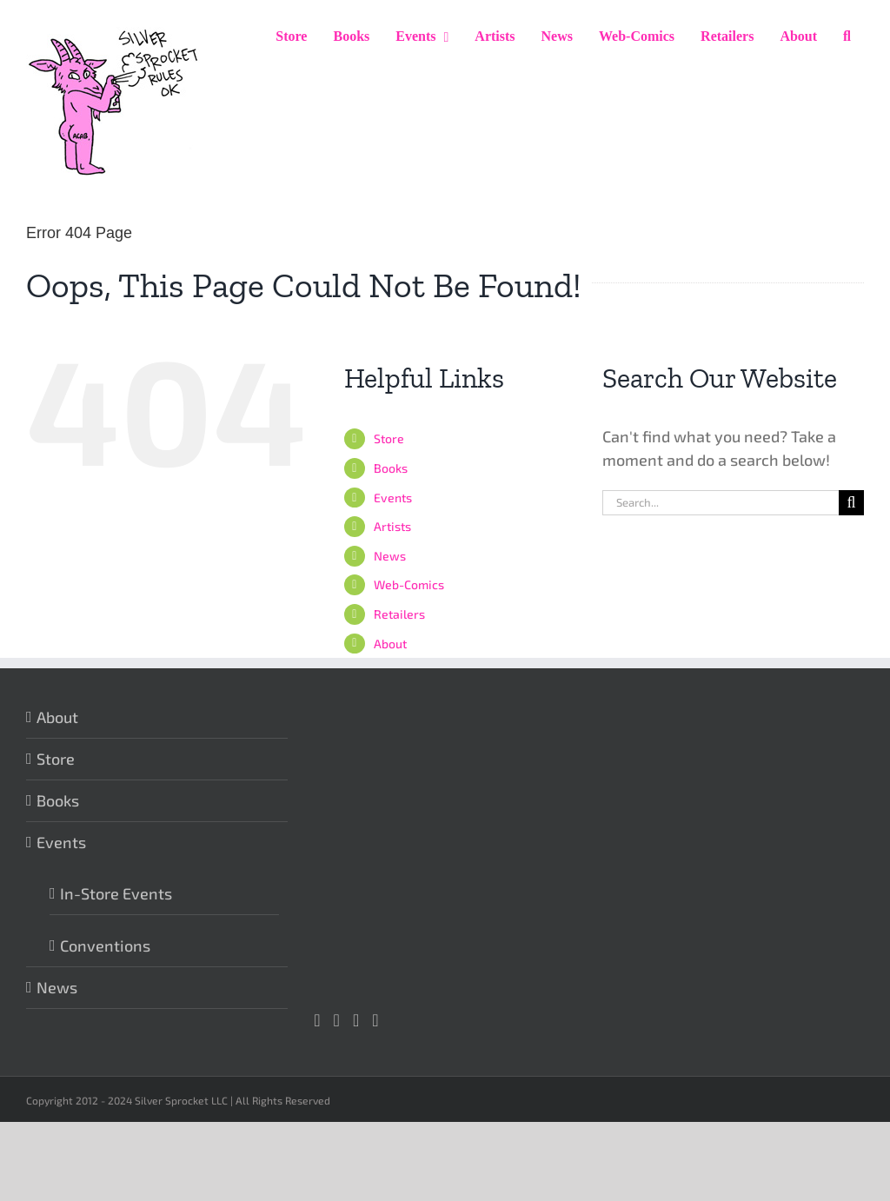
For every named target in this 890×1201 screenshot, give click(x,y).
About (390, 643)
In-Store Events (116, 893)
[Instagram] (317, 1020)
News (390, 555)
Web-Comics (409, 584)
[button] (847, 36)
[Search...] (720, 502)
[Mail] (375, 1020)
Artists (392, 526)
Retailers (399, 614)
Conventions (105, 945)
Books (391, 468)
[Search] (851, 502)
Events (393, 497)
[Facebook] (337, 1020)
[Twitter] (356, 1020)
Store (389, 438)
